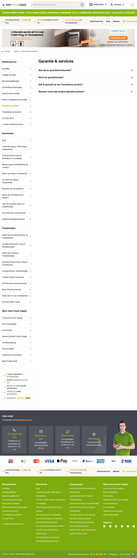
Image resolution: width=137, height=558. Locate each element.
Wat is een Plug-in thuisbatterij (48, 515)
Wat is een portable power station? (50, 526)
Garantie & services (10, 511)
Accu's (75, 13)
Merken (116, 21)
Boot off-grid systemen (79, 526)
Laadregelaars (85, 13)
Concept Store (8, 518)
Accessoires (129, 13)
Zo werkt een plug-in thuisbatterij (49, 518)
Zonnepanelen (53, 13)
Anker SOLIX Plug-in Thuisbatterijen (84, 503)
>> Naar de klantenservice (12, 524)
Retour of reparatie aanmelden (14, 507)
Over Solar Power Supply (113, 488)
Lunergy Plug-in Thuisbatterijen (82, 515)
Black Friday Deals (110, 515)
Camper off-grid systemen (80, 518)
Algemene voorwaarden (113, 511)
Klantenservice (96, 21)
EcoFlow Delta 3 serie (78, 533)
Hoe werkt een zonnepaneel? (48, 537)
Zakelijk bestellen (9, 492)
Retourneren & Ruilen (11, 503)
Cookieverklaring (110, 503)
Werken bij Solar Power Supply (115, 500)
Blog (108, 21)
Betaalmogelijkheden (10, 496)
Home (16, 51)
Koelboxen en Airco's (102, 13)
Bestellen (6, 488)
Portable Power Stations (13, 13)
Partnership (108, 496)
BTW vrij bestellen (110, 492)
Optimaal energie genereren (47, 541)
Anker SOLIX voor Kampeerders (83, 530)
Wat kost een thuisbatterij (46, 522)
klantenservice (25, 420)
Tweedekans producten (12, 515)
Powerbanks (65, 13)
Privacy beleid (109, 507)
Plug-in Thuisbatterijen (35, 13)
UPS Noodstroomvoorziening (82, 522)
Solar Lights (117, 13)
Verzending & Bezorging (12, 500)
